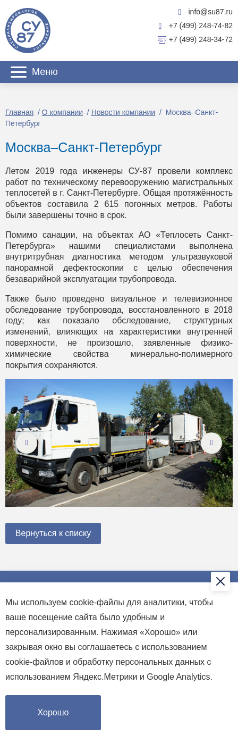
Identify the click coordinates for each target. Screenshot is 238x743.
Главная (19, 112)
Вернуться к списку (53, 533)
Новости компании (123, 112)
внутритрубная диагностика (63, 256)
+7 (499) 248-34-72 (195, 40)
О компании (62, 112)
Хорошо (53, 712)
